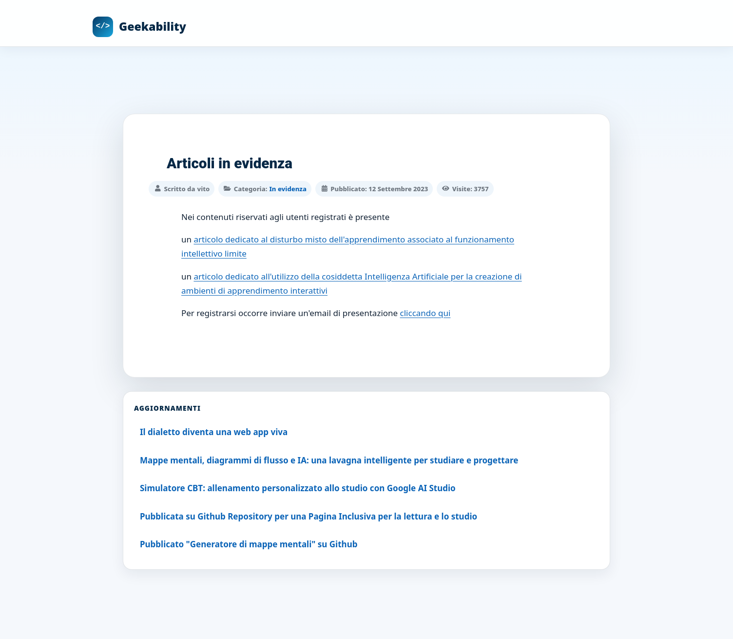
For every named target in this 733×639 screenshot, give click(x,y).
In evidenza (287, 187)
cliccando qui (425, 312)
